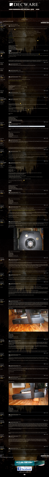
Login (17, 1)
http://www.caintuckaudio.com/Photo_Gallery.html (15, 80)
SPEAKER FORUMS (5, 21)
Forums (1, 21)
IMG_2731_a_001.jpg (11, 226)
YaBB (20, 472)
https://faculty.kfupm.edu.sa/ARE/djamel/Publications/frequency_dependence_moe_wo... (23, 210)
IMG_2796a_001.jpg (11, 381)
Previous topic (44, 21)
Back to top (2, 51)
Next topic (47, 21)
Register (19, 1)
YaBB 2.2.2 (27, 471)
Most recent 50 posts (25, 19)
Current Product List (11, 37)
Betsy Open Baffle (10, 21)
